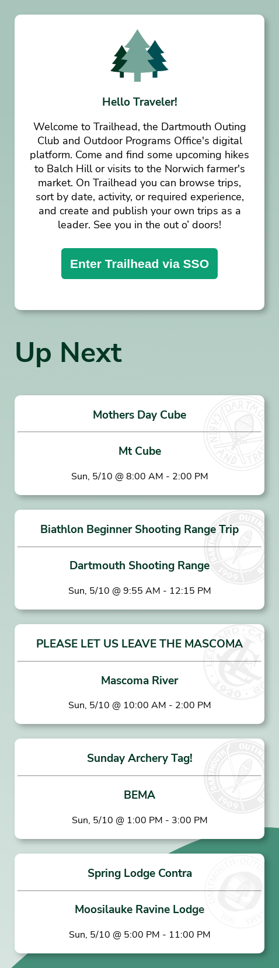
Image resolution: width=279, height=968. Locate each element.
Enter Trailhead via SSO (139, 263)
